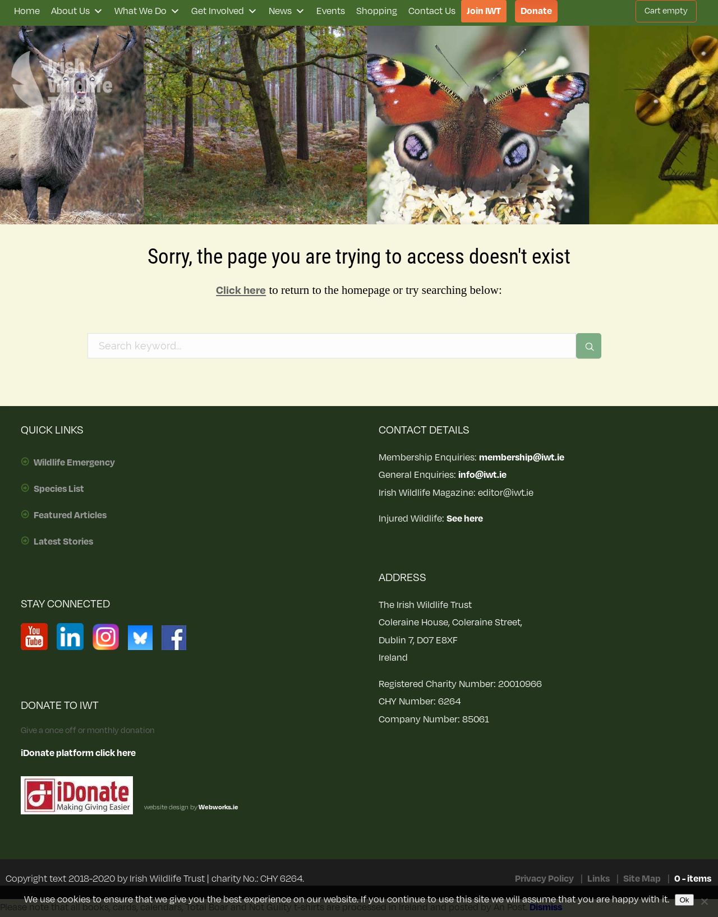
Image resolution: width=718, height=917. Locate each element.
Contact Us (431, 11)
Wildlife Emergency (74, 462)
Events (330, 11)
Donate (536, 11)
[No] (704, 901)
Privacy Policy (544, 879)
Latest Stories (63, 542)
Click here (241, 290)
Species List (59, 489)
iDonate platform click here (78, 753)
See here (465, 519)
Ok (684, 900)
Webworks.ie (217, 807)
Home (27, 11)
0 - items (692, 879)
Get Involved (224, 11)
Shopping (376, 11)
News (287, 11)
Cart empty (666, 11)
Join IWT (484, 11)
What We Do (147, 11)
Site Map (642, 879)
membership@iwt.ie (521, 457)
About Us (77, 11)
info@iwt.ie (482, 475)
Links (598, 879)
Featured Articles (70, 515)
